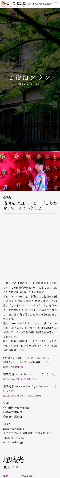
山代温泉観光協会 (16, 4)
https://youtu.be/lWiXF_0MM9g (22, 395)
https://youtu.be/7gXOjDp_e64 (21, 378)
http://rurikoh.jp (13, 366)
